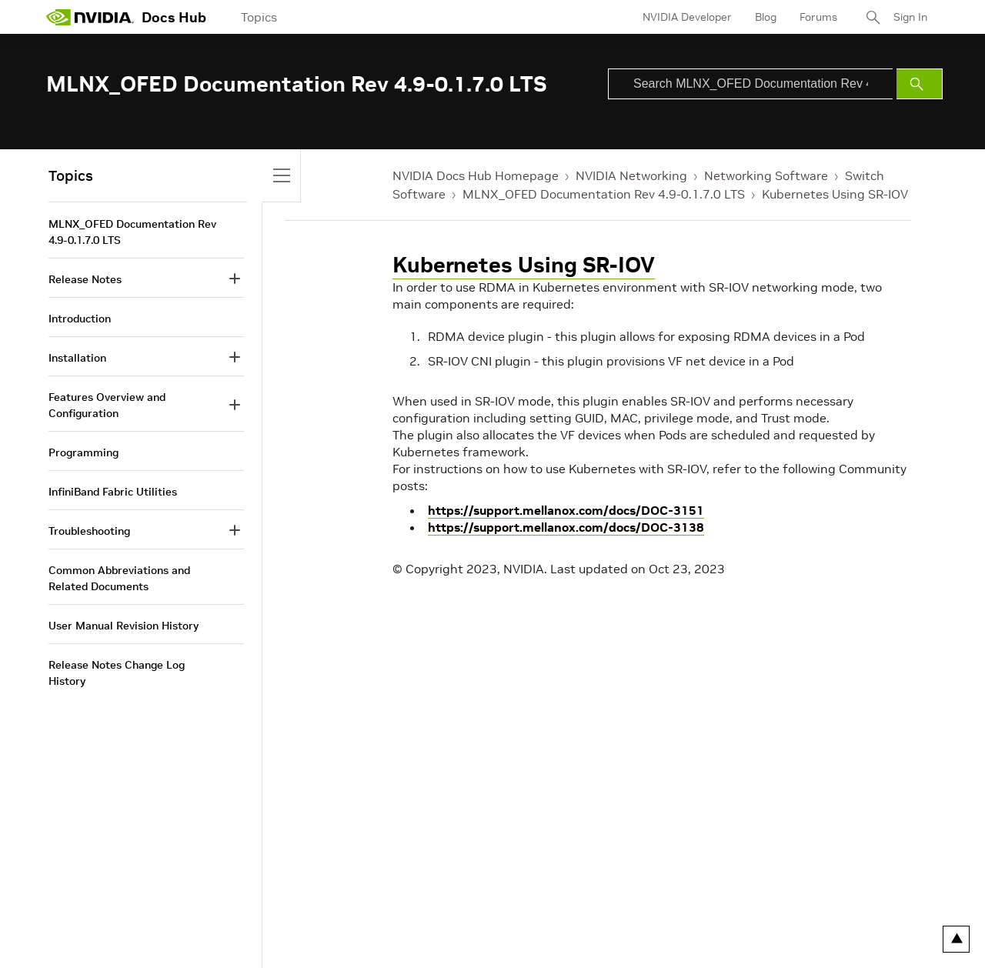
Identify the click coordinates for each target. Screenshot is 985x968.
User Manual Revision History (123, 626)
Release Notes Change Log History (116, 673)
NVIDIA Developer (687, 17)
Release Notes (85, 279)
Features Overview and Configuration (106, 405)
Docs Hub (174, 17)
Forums (818, 17)
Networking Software (766, 175)
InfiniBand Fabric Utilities (112, 492)
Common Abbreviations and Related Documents (119, 578)
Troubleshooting (89, 531)
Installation (77, 358)
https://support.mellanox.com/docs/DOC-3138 (566, 527)
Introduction (79, 318)
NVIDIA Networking (631, 175)
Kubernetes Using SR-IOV (835, 194)
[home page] (90, 17)
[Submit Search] (920, 83)
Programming (83, 452)
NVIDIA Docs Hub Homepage (475, 175)
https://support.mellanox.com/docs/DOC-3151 (566, 510)
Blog (765, 17)
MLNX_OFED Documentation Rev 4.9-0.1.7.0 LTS (603, 194)
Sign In (910, 17)
